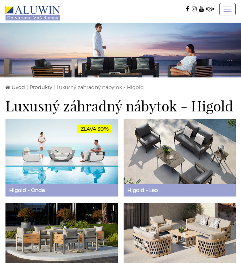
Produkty (41, 87)
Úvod (18, 87)
